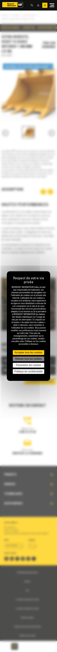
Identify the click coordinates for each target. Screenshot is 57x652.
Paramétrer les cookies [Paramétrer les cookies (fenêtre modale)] (28, 365)
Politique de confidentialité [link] (28, 371)
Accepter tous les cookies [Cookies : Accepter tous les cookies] (28, 352)
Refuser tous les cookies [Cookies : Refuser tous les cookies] (28, 359)
